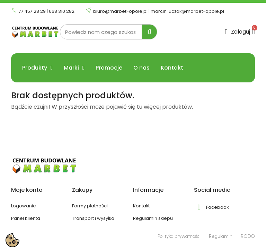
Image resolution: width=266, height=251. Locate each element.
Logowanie (23, 206)
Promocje (109, 67)
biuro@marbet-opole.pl (120, 11)
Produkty (37, 67)
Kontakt (172, 67)
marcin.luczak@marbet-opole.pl (187, 11)
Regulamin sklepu (153, 218)
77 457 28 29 (32, 11)
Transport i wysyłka (93, 218)
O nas (141, 67)
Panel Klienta (25, 218)
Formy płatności (90, 206)
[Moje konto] (237, 32)
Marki (74, 67)
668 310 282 (61, 11)
